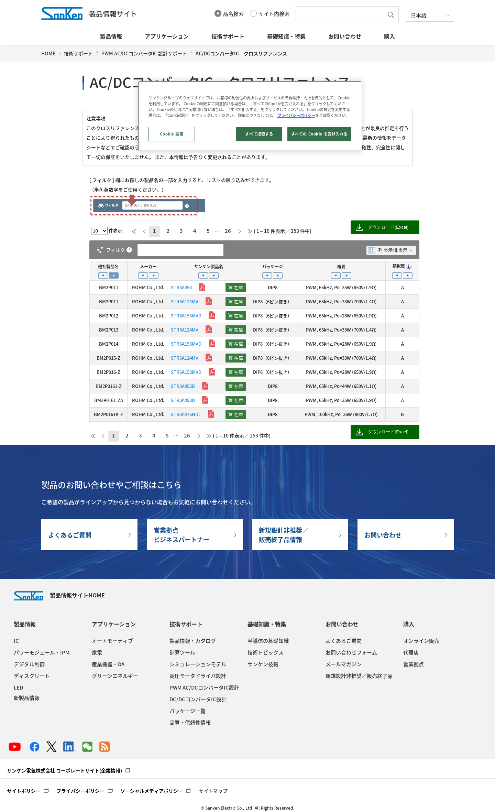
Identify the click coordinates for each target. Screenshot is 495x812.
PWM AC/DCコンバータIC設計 (204, 687)
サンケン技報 (263, 664)
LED (18, 687)
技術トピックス (266, 652)
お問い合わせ (344, 36)
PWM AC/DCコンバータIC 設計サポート (144, 53)
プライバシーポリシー (80, 790)
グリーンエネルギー (115, 676)
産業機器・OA (108, 664)
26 (228, 231)
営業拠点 (413, 664)
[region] (250, 116)
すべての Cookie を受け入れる (319, 134)
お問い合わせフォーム (351, 652)
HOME (48, 53)
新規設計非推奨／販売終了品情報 (283, 535)
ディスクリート (32, 676)
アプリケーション (167, 36)
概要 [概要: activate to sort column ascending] (341, 266)
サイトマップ (213, 790)
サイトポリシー (24, 790)
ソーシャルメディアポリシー (151, 790)
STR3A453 (181, 287)
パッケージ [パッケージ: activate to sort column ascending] (272, 266)
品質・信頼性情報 (190, 722)
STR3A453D (183, 400)
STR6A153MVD (186, 315)
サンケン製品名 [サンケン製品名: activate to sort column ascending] (208, 266)
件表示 (106, 230)
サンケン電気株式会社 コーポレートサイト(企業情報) (64, 770)
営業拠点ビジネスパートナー (181, 535)
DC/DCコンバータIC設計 (198, 699)
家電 (97, 652)
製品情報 (111, 36)
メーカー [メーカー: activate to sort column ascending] (148, 266)
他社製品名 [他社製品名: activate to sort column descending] (108, 266)
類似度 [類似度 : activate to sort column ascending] (402, 266)
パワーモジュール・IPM (41, 652)
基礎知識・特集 (286, 36)
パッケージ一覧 (187, 711)
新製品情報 (27, 698)
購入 (389, 36)
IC (16, 641)
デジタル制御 (29, 664)
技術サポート (227, 36)
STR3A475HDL (186, 414)
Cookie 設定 (171, 134)
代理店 (411, 652)
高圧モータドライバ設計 (197, 676)
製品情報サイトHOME (59, 595)
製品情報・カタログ (192, 641)
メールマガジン (344, 664)
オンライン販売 (421, 641)
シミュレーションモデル (197, 664)
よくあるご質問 (69, 535)
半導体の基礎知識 (268, 641)
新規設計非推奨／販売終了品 (359, 676)
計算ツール (182, 652)
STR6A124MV (184, 301)
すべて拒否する (259, 134)
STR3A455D (183, 386)
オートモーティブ (112, 641)
